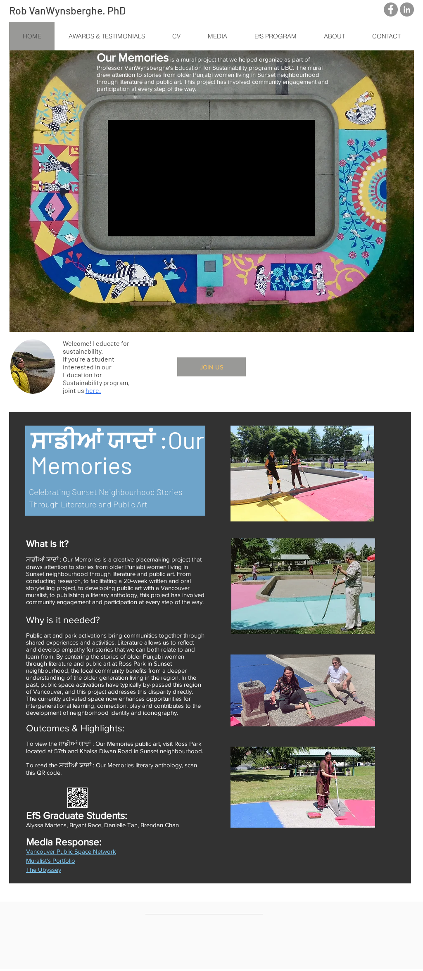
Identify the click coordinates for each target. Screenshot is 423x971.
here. (93, 390)
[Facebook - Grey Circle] (391, 9)
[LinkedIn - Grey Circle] (407, 9)
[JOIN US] (211, 366)
